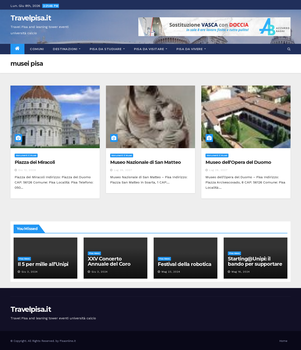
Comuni (36, 49)
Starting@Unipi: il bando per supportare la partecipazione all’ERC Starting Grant (255, 266)
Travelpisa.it (30, 18)
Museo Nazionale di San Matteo (145, 162)
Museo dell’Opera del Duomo (238, 162)
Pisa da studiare (107, 49)
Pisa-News (24, 259)
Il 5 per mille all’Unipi (43, 264)
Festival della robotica (184, 264)
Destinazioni (66, 49)
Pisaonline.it (68, 340)
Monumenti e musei (26, 155)
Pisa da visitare (150, 49)
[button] (289, 49)
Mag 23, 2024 (171, 271)
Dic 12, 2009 (27, 170)
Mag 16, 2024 (241, 271)
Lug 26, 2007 (123, 170)
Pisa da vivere (191, 49)
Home (283, 340)
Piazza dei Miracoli (35, 162)
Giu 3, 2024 (30, 271)
